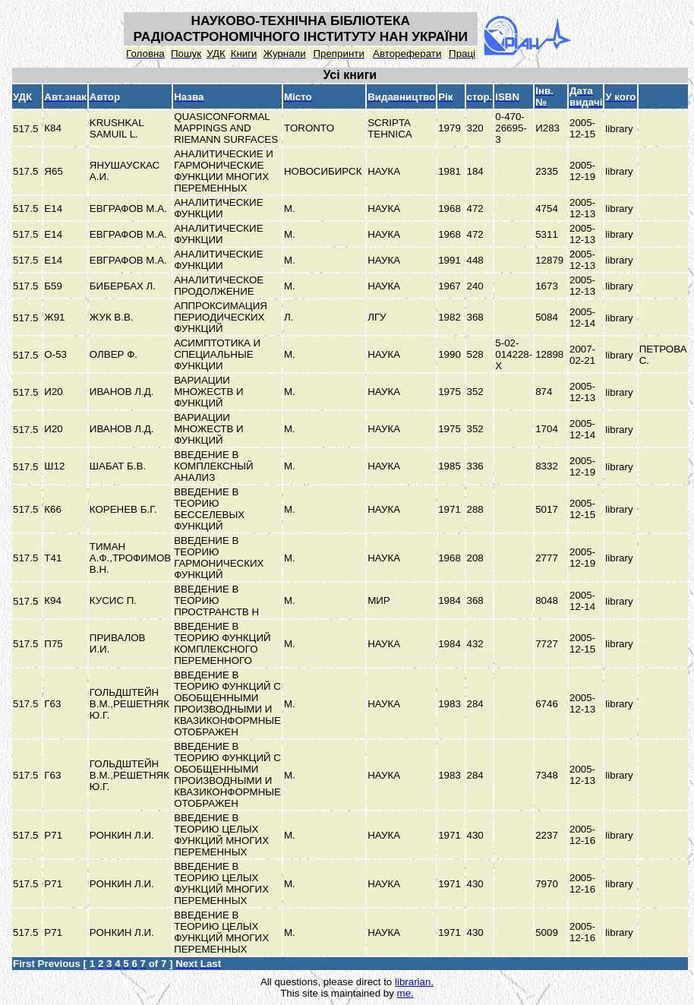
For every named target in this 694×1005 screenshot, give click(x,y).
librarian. (414, 982)
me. (405, 993)
